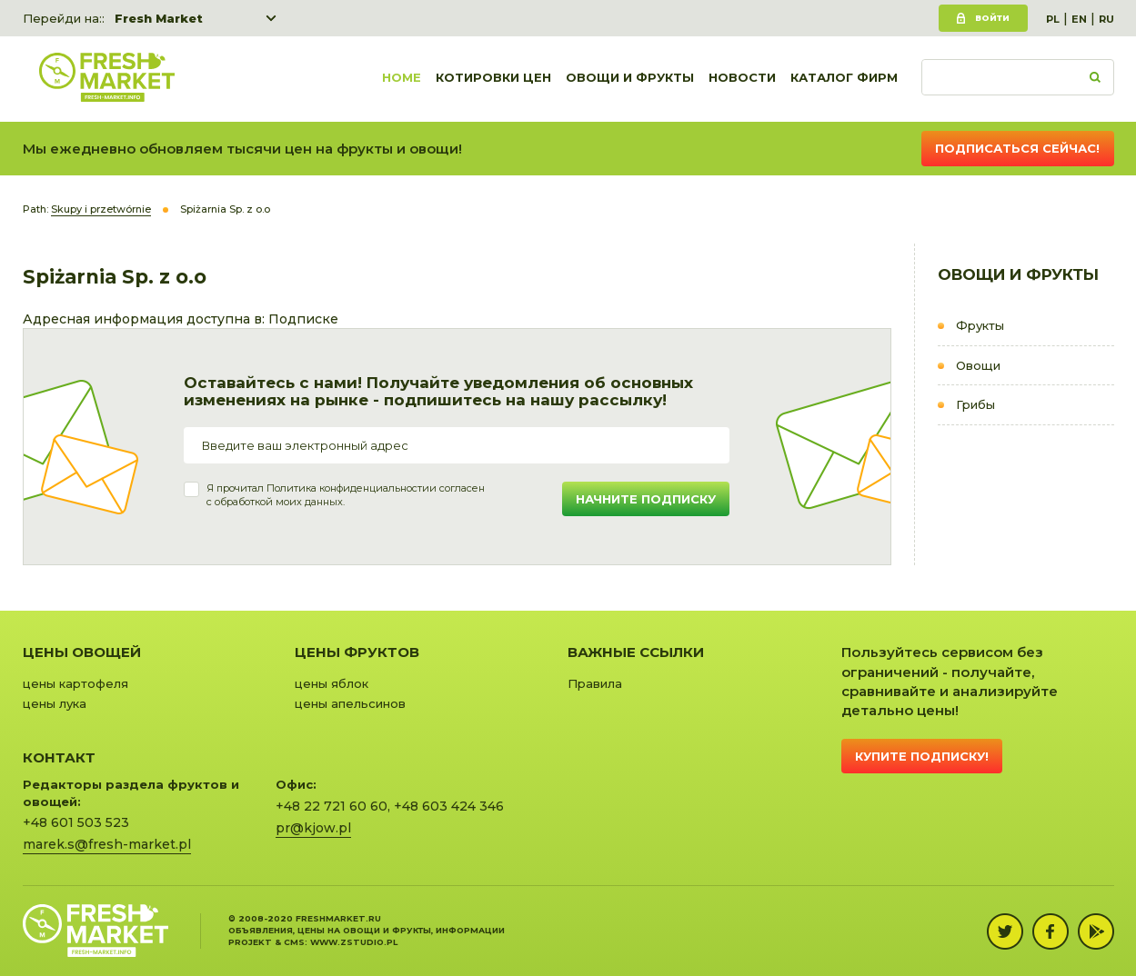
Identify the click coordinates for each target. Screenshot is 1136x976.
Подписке (303, 319)
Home (401, 79)
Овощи (978, 365)
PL (1053, 19)
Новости (742, 79)
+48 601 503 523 (76, 822)
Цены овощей (82, 652)
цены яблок (331, 683)
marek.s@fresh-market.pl (107, 844)
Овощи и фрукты (630, 79)
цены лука (54, 703)
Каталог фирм (844, 79)
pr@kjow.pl (313, 828)
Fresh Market (159, 18)
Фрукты (980, 325)
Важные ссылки (636, 652)
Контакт (59, 757)
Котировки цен (493, 79)
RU (1106, 19)
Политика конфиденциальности (347, 488)
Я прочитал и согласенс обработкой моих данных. (345, 495)
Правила (595, 683)
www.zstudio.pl (353, 942)
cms (294, 942)
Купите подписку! (922, 756)
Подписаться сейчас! (1017, 148)
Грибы (975, 404)
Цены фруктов (357, 652)
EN (1079, 19)
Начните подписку (646, 499)
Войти (992, 18)
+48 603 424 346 (449, 806)
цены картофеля (75, 683)
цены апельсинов (350, 703)
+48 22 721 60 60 (331, 806)
